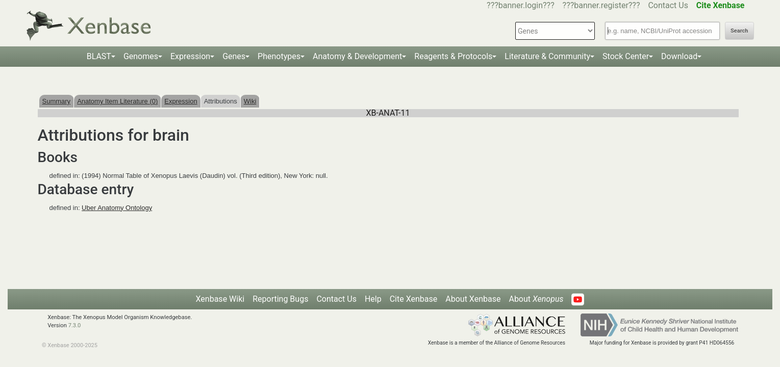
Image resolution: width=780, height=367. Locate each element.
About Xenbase (472, 299)
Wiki (250, 101)
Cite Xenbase (414, 299)
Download (679, 56)
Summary (56, 101)
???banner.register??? (601, 5)
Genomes (140, 56)
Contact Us (668, 5)
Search (739, 31)
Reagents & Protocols (453, 56)
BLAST (99, 56)
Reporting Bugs (280, 299)
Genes (233, 56)
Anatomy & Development (357, 56)
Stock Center (625, 56)
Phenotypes (279, 56)
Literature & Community (547, 56)
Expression (190, 56)
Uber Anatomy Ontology (117, 208)
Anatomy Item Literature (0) (117, 101)
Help (373, 299)
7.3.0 (74, 325)
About (536, 299)
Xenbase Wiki (220, 299)
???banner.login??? (521, 5)
